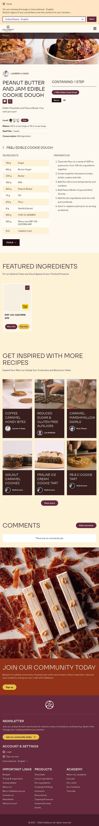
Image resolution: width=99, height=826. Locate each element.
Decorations (41, 795)
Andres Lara (17, 490)
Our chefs (71, 782)
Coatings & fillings (44, 787)
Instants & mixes (43, 803)
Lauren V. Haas (20, 73)
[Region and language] (44, 19)
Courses (71, 778)
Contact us (8, 795)
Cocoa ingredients (44, 778)
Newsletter (8, 799)
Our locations (73, 787)
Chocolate (40, 774)
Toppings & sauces (44, 799)
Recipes (6, 35)
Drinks (38, 807)
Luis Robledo (49, 432)
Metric (56, 100)
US (64, 100)
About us (7, 787)
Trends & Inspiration (13, 778)
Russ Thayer (81, 428)
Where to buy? (10, 803)
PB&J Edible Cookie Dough (66, 92)
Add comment (86, 525)
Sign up (9, 687)
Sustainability (9, 782)
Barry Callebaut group (14, 791)
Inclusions (39, 791)
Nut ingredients (42, 782)
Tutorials (71, 791)
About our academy (76, 774)
